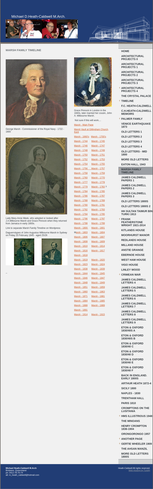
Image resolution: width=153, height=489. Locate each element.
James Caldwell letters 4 (133, 281)
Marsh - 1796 (81, 218)
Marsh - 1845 (98, 273)
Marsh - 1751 (98, 155)
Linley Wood (130, 269)
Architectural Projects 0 (132, 58)
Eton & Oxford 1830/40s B (132, 337)
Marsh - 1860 (81, 291)
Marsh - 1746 (81, 145)
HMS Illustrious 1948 (136, 416)
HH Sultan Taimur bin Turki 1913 (136, 213)
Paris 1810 (128, 403)
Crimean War (131, 274)
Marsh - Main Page (83, 125)
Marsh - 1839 (98, 269)
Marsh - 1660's (81, 136)
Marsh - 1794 (81, 214)
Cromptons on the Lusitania (135, 410)
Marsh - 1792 (81, 209)
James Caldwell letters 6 (133, 297)
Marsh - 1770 (98, 177)
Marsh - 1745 (98, 141)
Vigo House (129, 264)
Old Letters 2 (131, 136)
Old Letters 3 (131, 141)
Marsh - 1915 (98, 314)
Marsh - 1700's (98, 136)
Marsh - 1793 (98, 209)
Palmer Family (132, 118)
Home (125, 51)
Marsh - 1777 (81, 182)
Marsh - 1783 (98, 186)
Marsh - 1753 (98, 159)
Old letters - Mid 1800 (134, 153)
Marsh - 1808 (81, 241)
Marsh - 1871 (81, 296)
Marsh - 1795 (98, 214)
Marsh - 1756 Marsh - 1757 (89, 168)
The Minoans (130, 420)
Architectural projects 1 (132, 66)
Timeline (127, 100)
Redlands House (133, 240)
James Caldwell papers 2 (133, 187)
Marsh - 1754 (81, 164)
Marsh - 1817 (98, 250)
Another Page (132, 438)
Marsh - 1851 (81, 287)
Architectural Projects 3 (132, 81)
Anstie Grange (132, 249)
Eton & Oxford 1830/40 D (132, 353)
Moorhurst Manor (135, 235)
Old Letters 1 (131, 131)
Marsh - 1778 (98, 182)
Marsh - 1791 (98, 205)
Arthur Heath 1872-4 (136, 383)
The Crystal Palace (136, 95)
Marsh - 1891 (81, 310)
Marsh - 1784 (81, 191)
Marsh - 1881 (98, 296)
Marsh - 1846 (81, 278)
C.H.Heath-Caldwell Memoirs (136, 112)
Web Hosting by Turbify (139, 470)
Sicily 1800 (128, 388)
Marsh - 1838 (81, 269)
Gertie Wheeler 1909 (136, 443)
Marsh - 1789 (98, 200)
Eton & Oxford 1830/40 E (132, 361)
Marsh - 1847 (98, 278)
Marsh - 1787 (98, 196)
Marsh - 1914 (81, 314)
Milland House (132, 244)
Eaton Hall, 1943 (133, 164)
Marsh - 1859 (98, 287)
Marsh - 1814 (98, 246)
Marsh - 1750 (81, 155)
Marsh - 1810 (81, 246)
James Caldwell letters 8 (133, 313)
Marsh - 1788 (81, 200)
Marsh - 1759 (98, 173)
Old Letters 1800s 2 (135, 206)
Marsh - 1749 (98, 150)
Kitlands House (133, 230)
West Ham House (133, 259)
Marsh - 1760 (81, 177)
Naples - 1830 (130, 393)
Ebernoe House (133, 254)
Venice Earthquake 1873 (136, 125)
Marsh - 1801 (98, 228)
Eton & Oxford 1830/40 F (132, 369)
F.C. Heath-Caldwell (136, 105)
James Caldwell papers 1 (133, 179)
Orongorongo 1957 (135, 433)
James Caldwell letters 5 (133, 289)
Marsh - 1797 (98, 218)
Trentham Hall (132, 398)
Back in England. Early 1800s (134, 377)
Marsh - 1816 (81, 250)
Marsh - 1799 (98, 223)
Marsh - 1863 (98, 291)
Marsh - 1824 (98, 264)
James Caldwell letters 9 (133, 321)
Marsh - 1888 (81, 305)
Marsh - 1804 (98, 232)
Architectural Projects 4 (132, 89)
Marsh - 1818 (81, 255)
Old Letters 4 (131, 146)
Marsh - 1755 (98, 164)
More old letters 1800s (134, 455)
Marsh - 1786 (81, 196)
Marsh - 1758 (81, 173)
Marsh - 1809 (98, 241)
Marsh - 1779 (81, 186)
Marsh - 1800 (81, 228)
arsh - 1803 (82, 232)
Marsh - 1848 (81, 282)
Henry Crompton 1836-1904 (134, 427)
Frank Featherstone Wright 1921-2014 (133, 222)
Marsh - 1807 (98, 237)
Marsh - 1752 (81, 159)
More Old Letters (134, 159)
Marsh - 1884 (81, 301)
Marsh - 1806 (81, 237)
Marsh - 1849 (98, 282)
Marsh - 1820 (98, 259)
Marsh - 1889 (98, 305)
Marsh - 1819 (81, 259)
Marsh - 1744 (81, 141)
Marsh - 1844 (81, 273)
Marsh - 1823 (81, 264)
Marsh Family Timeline (131, 171)
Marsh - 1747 (98, 145)
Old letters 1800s (134, 201)
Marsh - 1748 (81, 150)
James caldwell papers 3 (133, 195)
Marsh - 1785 (98, 191)
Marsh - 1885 (98, 301)
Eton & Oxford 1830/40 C (132, 345)
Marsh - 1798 (81, 223)
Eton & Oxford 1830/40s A (132, 329)
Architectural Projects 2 (132, 74)
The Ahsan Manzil (134, 448)
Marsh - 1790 (81, 205)
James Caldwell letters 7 (133, 305)
